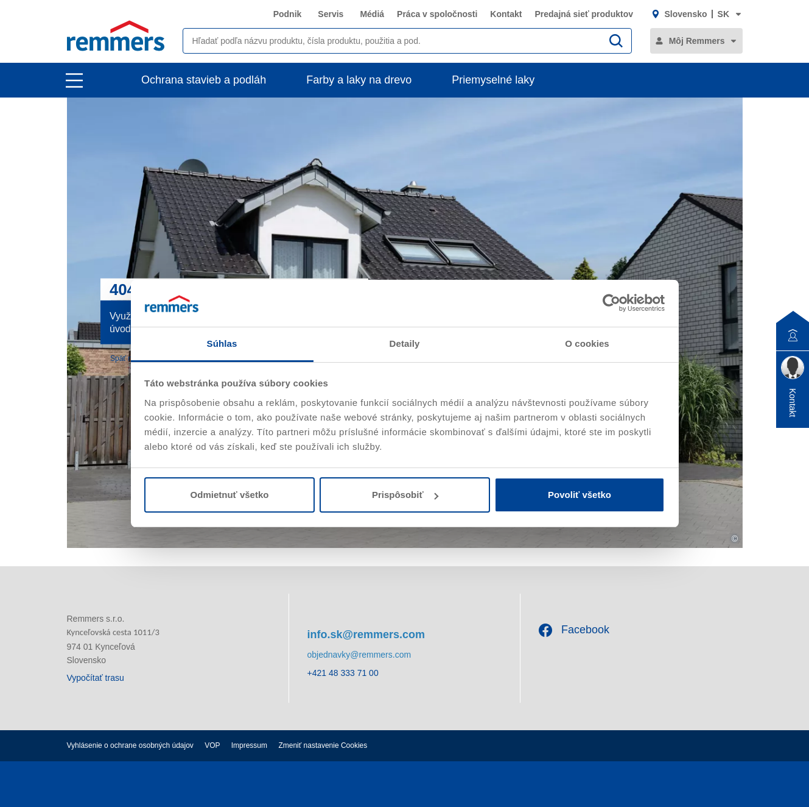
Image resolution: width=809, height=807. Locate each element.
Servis (330, 14)
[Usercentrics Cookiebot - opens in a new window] (611, 303)
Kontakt (506, 14)
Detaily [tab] (405, 343)
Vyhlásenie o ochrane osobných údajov (130, 745)
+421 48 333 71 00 (343, 673)
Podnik (287, 14)
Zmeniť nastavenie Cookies (322, 745)
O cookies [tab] (587, 343)
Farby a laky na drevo (359, 80)
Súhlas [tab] (222, 343)
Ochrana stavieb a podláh (203, 80)
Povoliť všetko (579, 494)
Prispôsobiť (405, 494)
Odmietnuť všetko (230, 494)
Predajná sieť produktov (583, 14)
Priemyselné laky (493, 80)
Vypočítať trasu (95, 678)
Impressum (249, 745)
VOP (212, 745)
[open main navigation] (74, 80)
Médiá (372, 14)
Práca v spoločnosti (437, 14)
